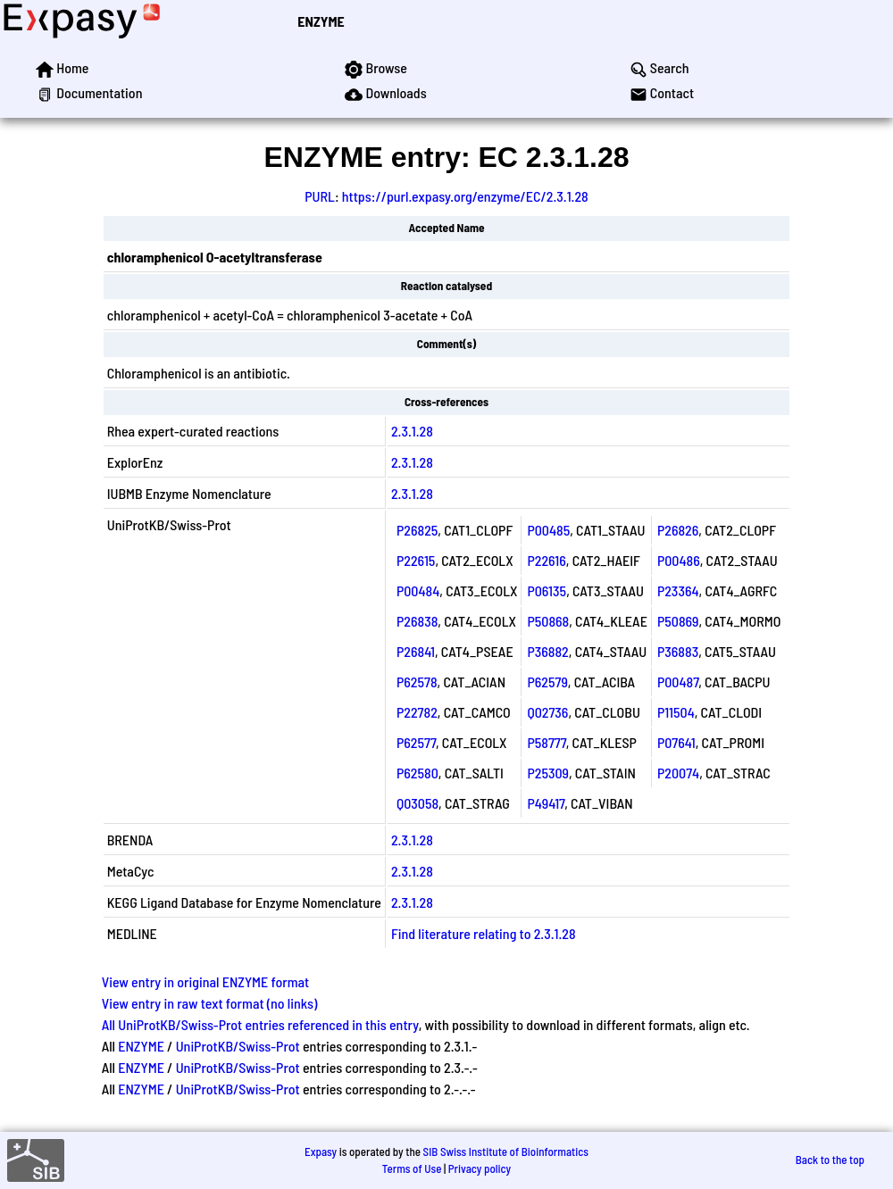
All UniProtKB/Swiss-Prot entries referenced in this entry (260, 1024)
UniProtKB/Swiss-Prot (238, 1045)
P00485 (548, 529)
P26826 (677, 529)
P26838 (417, 620)
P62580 (417, 772)
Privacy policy (479, 1168)
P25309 (548, 772)
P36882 (547, 651)
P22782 (417, 711)
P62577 (416, 742)
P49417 (545, 802)
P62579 (547, 681)
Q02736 (547, 711)
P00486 (678, 560)
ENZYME (320, 20)
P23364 (678, 590)
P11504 (676, 711)
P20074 (678, 772)
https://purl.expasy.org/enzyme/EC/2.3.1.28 (465, 195)
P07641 (676, 742)
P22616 (546, 560)
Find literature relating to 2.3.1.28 (483, 933)
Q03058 (417, 802)
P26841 (415, 651)
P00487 (677, 681)
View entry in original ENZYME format (206, 981)
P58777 (546, 742)
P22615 (415, 560)
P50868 (548, 620)
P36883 (677, 651)
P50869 (678, 620)
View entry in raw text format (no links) (210, 1002)
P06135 (546, 590)
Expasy (321, 1151)
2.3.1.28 (412, 430)
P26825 (417, 529)
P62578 (417, 681)
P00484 (417, 590)
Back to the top (830, 1159)
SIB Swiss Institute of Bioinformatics (505, 1151)
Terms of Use (412, 1168)
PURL (320, 195)
